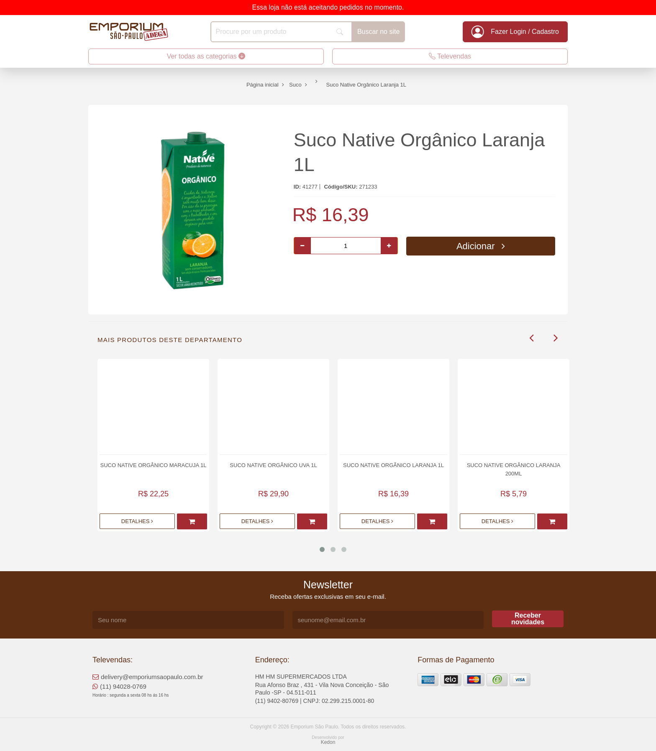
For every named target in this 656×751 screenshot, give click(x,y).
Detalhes (137, 521)
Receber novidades (527, 619)
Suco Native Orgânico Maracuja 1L (153, 465)
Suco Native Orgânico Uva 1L (273, 465)
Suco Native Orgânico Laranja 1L (393, 465)
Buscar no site (378, 31)
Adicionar (480, 246)
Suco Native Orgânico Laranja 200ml (514, 469)
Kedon (328, 742)
